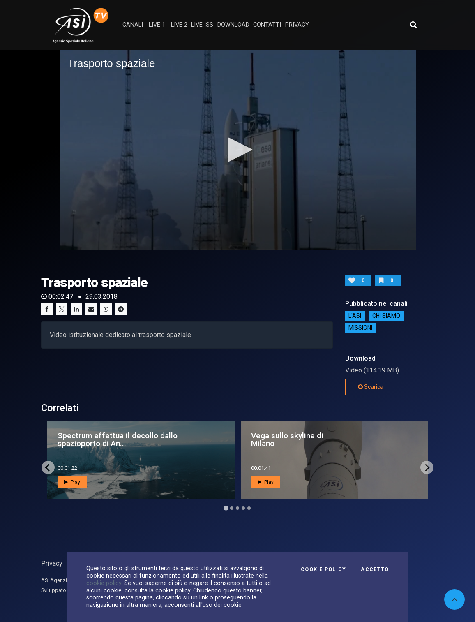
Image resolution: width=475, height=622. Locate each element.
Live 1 (157, 24)
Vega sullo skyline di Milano (287, 439)
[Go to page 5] (249, 508)
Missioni (360, 327)
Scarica (370, 387)
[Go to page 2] (231, 508)
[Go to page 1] (226, 508)
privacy (297, 24)
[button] (237, 150)
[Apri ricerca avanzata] (413, 24)
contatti (267, 24)
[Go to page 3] (237, 508)
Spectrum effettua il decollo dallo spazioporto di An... (118, 439)
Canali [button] (132, 24)
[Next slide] (426, 467)
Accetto (375, 569)
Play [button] (72, 482)
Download (233, 24)
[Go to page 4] (243, 508)
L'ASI (354, 315)
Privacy (51, 563)
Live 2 (179, 24)
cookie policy (103, 583)
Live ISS (202, 24)
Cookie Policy (323, 569)
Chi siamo (386, 315)
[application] (238, 150)
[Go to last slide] (48, 467)
